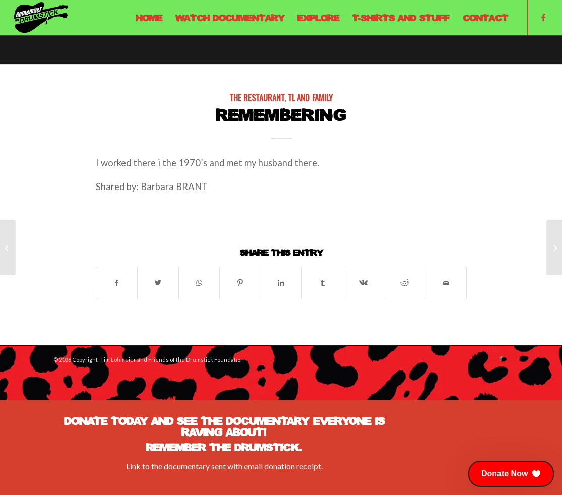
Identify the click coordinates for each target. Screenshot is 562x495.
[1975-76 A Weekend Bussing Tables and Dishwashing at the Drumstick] (8, 247)
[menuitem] (149, 17)
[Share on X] (158, 282)
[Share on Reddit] (404, 282)
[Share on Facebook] (117, 282)
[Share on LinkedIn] (281, 282)
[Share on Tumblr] (322, 282)
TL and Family (310, 97)
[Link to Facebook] (543, 17)
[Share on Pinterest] (240, 282)
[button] (511, 474)
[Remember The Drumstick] (41, 17)
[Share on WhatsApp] (199, 282)
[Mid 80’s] (554, 247)
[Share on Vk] (363, 282)
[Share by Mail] (445, 282)
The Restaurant (256, 97)
